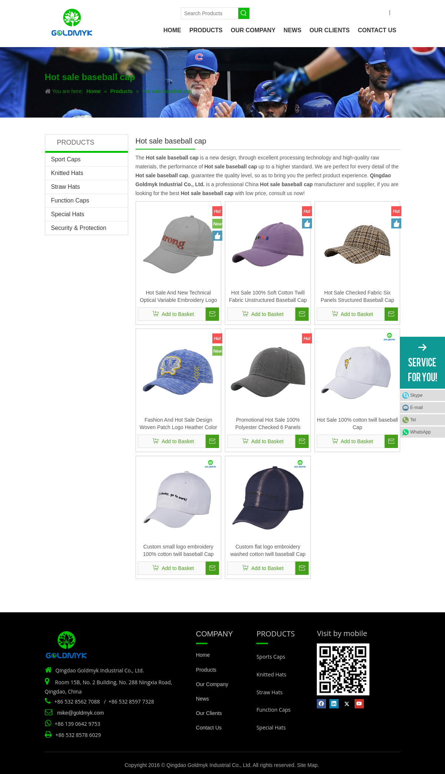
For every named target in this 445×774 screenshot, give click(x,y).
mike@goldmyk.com (80, 713)
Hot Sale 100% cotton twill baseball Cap (357, 423)
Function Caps (70, 200)
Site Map (307, 765)
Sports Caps (270, 656)
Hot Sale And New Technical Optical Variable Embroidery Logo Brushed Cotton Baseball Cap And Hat (178, 297)
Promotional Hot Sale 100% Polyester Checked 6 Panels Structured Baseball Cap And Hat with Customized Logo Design (268, 424)
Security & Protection (78, 228)
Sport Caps (66, 159)
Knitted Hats (67, 173)
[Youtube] (157, 12)
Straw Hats (65, 187)
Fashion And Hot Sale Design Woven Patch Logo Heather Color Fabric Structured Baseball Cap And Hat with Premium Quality (178, 424)
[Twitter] (144, 12)
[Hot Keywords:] (243, 13)
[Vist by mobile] (343, 669)
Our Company (212, 684)
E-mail (416, 407)
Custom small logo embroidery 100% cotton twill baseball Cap (178, 550)
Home (203, 655)
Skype (416, 395)
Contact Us (209, 728)
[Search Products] (209, 13)
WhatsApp (420, 432)
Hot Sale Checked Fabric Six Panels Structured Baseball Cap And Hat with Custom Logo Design (357, 297)
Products (206, 670)
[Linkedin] (132, 12)
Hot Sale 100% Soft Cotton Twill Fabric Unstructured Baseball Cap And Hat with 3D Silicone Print (268, 297)
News (202, 699)
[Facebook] (119, 12)
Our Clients (209, 713)
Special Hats (67, 214)
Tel (413, 419)
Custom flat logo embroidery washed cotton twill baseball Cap (267, 550)
